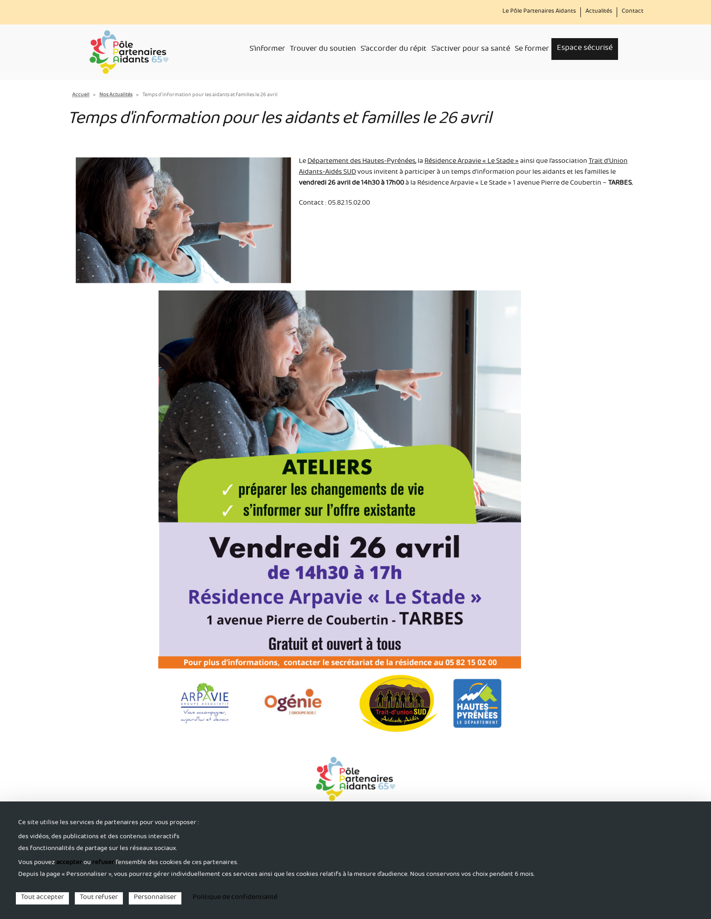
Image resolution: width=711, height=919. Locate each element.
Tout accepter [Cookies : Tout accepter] (42, 898)
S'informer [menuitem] (267, 50)
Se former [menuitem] (532, 50)
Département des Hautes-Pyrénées (361, 162)
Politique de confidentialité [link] (235, 898)
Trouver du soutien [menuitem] (323, 50)
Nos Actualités (115, 95)
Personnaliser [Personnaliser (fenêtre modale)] (155, 898)
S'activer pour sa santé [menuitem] (470, 50)
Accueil (80, 95)
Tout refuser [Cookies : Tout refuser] (99, 898)
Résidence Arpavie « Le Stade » (471, 162)
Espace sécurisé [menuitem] (585, 49)
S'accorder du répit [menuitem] (393, 50)
